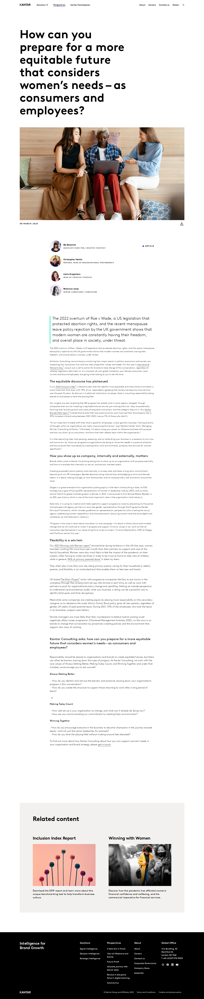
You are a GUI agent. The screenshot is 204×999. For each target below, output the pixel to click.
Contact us (164, 5)
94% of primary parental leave (84, 559)
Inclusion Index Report (54, 838)
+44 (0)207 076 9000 (173, 958)
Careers (152, 5)
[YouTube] (172, 965)
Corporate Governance (145, 963)
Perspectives (59, 5)
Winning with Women (129, 838)
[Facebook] (167, 965)
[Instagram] (163, 965)
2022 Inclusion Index (65, 387)
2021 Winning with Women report (72, 546)
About (142, 5)
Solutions (41, 5)
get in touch (104, 744)
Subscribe (139, 973)
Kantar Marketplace (80, 5)
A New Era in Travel (116, 949)
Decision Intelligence (90, 954)
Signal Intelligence (89, 949)
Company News (141, 968)
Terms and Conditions (146, 992)
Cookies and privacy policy (170, 992)
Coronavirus (113, 983)
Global (176, 5)
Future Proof (113, 962)
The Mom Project (70, 579)
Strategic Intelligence (90, 959)
